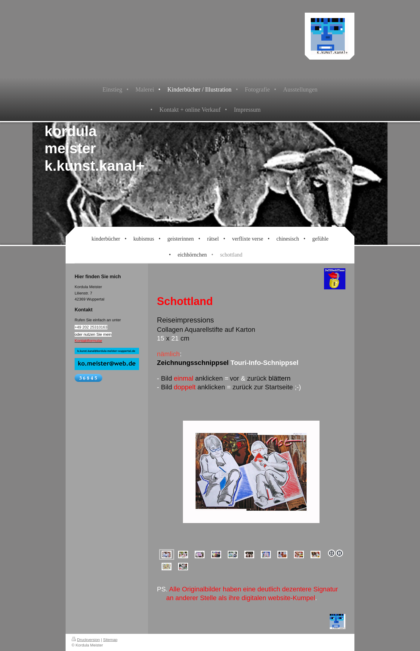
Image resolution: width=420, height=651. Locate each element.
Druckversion (86, 639)
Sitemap (110, 639)
